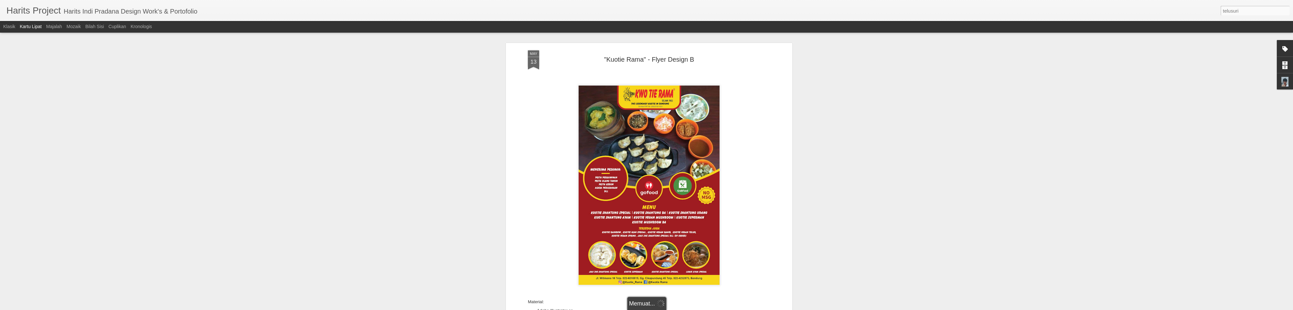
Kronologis (141, 26)
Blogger (682, 306)
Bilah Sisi (94, 26)
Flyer (656, 290)
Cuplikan (117, 26)
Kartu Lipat (31, 26)
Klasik (9, 26)
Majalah (54, 26)
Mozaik (74, 26)
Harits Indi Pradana (679, 282)
